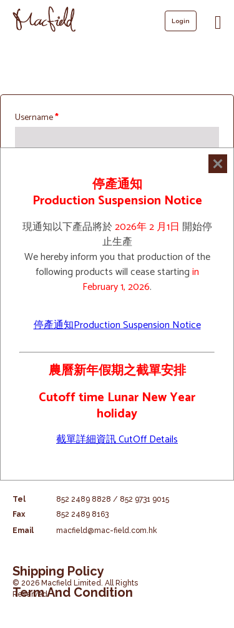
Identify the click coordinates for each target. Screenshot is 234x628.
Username (37, 118)
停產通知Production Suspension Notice (117, 325)
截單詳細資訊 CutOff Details (117, 439)
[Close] (217, 163)
